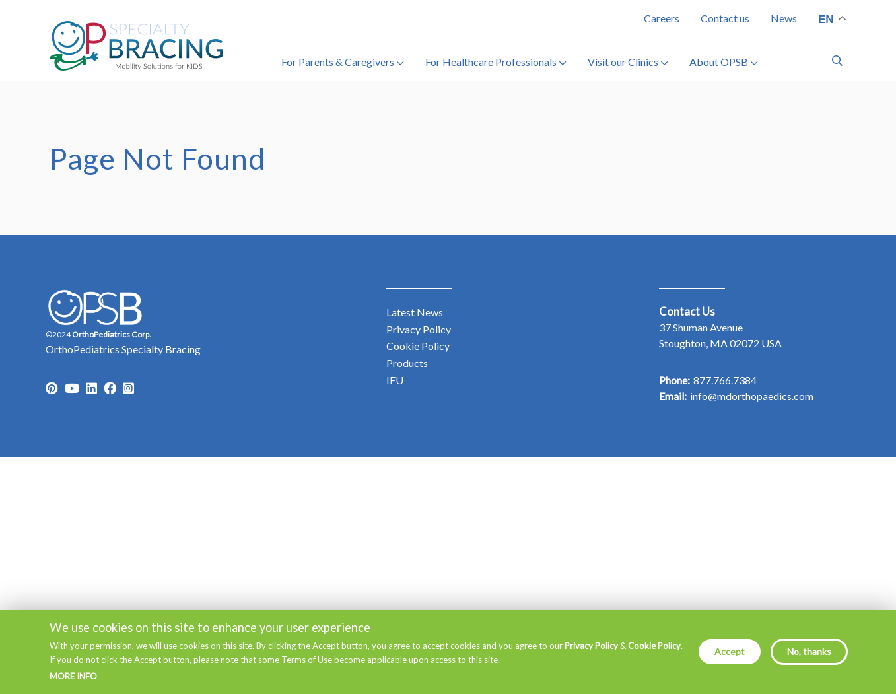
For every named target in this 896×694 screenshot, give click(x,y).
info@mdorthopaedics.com (751, 396)
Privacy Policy (591, 651)
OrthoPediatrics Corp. (111, 334)
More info (73, 682)
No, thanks (809, 657)
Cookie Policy (654, 651)
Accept (729, 657)
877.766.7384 (725, 380)
